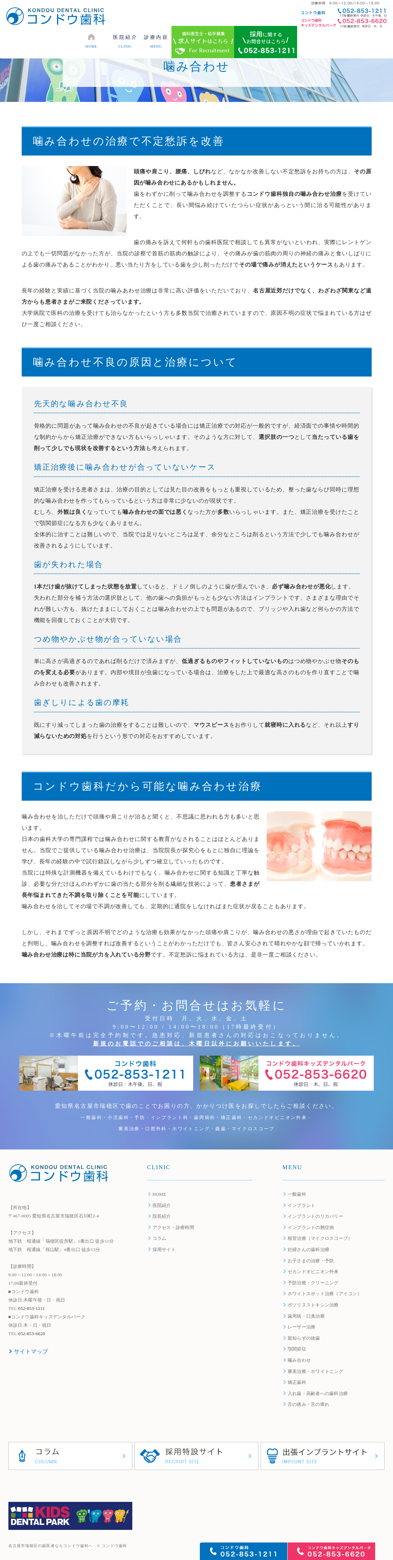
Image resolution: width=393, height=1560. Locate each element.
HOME (159, 1194)
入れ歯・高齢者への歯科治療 (318, 1393)
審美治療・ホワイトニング (315, 1371)
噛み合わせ (299, 1360)
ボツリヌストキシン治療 (313, 1304)
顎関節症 (297, 1349)
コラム (160, 1238)
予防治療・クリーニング (313, 1282)
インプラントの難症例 (311, 1227)
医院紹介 (162, 1205)
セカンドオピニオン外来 (313, 1271)
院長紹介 (162, 1216)
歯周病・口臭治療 (306, 1316)
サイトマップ (31, 1351)
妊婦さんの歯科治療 (308, 1249)
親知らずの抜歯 (304, 1338)
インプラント (302, 1205)
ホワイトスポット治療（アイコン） (325, 1293)
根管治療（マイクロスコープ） (320, 1238)
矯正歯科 (297, 1382)
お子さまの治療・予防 (311, 1260)
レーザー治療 (302, 1327)
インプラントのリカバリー (315, 1216)
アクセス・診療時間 (173, 1227)
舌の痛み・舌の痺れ (308, 1404)
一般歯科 (297, 1194)
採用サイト (164, 1249)
